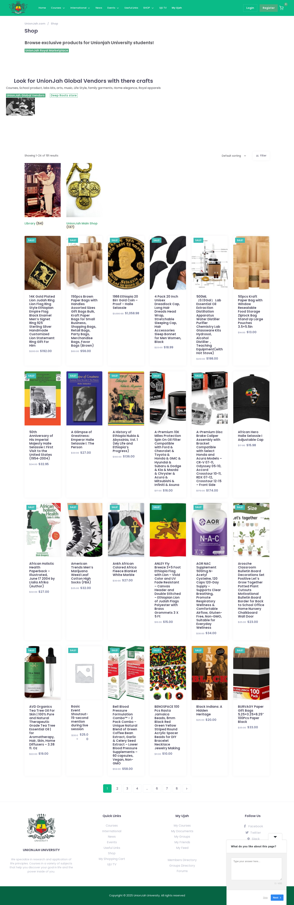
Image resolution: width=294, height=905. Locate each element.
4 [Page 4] (137, 788)
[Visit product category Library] (43, 195)
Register (269, 8)
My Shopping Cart (112, 859)
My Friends (182, 842)
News (99, 7)
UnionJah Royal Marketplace (46, 50)
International (78, 7)
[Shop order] (227, 156)
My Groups (182, 836)
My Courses (182, 825)
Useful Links (131, 7)
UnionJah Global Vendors (26, 95)
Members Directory (182, 860)
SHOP (146, 7)
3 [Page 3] (127, 788)
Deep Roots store (64, 95)
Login (250, 8)
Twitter (252, 833)
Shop (112, 853)
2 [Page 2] (117, 788)
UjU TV (163, 7)
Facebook (252, 826)
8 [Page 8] (177, 788)
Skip (265, 897)
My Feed (182, 848)
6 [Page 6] (157, 788)
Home (42, 7)
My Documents (182, 831)
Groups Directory (182, 865)
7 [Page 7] (167, 788)
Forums (182, 871)
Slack (253, 839)
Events (111, 7)
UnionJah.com (35, 23)
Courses (56, 7)
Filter (263, 155)
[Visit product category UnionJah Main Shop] (84, 196)
